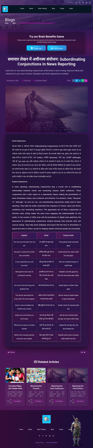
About (31, 8)
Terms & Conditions (52, 442)
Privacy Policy (39, 442)
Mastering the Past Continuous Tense (56, 388)
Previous (11, 352)
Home (22, 8)
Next (83, 352)
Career (62, 8)
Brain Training (42, 8)
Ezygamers (40, 445)
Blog (53, 8)
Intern (71, 8)
